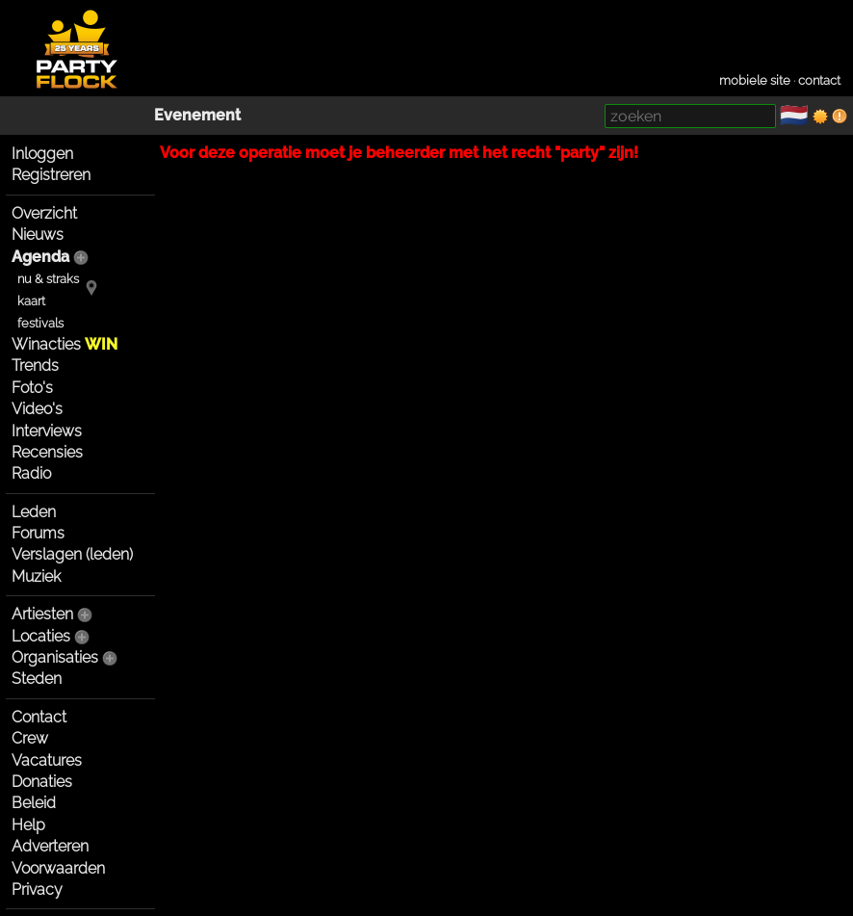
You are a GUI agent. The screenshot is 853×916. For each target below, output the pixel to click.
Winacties (64, 344)
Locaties (41, 636)
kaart (31, 301)
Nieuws (38, 234)
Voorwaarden (58, 868)
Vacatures (47, 760)
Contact (39, 717)
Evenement (197, 115)
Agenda (40, 257)
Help (28, 825)
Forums (38, 533)
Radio (31, 473)
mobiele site (754, 80)
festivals (40, 323)
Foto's (32, 388)
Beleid (34, 803)
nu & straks (48, 279)
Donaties (42, 781)
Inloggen (42, 153)
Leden (34, 512)
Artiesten (42, 614)
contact (819, 80)
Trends (35, 365)
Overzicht (44, 213)
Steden (37, 678)
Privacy (37, 889)
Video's (37, 409)
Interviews (47, 431)
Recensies (47, 452)
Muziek (36, 576)
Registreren (51, 175)
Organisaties (55, 657)
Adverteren (50, 846)
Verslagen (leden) (72, 554)
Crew (30, 738)
